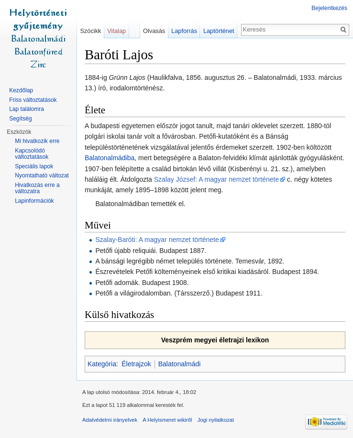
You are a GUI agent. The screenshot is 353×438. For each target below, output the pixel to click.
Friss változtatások (32, 100)
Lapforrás (184, 30)
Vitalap (116, 30)
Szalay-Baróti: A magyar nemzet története (157, 239)
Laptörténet (218, 30)
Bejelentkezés (329, 8)
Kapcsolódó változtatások (31, 154)
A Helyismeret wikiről (167, 420)
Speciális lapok (34, 166)
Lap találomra (26, 109)
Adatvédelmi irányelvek (109, 420)
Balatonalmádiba (109, 158)
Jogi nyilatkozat (216, 420)
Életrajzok (136, 364)
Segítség (20, 118)
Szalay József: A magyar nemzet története (216, 179)
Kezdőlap (21, 90)
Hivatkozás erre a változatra (37, 188)
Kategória (102, 364)
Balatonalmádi (179, 364)
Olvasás (154, 30)
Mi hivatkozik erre (37, 141)
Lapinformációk (34, 200)
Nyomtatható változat (42, 175)
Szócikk (90, 30)
